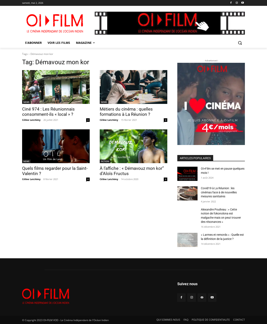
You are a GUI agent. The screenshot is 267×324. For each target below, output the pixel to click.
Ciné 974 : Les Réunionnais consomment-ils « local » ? (48, 112)
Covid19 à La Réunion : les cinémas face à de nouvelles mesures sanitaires (219, 192)
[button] (240, 43)
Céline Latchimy (31, 119)
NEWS (26, 102)
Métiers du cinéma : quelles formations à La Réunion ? (126, 112)
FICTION (105, 161)
